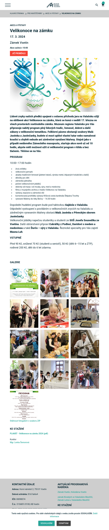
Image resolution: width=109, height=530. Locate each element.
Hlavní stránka (17, 13)
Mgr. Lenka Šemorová (19, 442)
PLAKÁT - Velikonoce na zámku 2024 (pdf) (29, 433)
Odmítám (64, 523)
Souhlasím (46, 523)
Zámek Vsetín (19, 42)
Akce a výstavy (52, 13)
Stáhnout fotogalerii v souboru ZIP (25, 421)
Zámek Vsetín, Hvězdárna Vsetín (72, 492)
